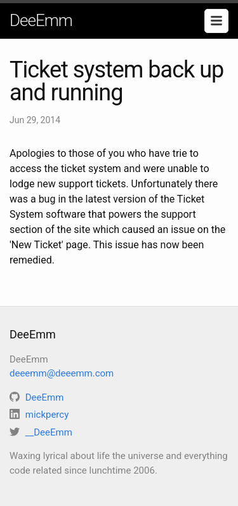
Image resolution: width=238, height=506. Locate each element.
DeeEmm (41, 20)
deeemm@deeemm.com (62, 373)
